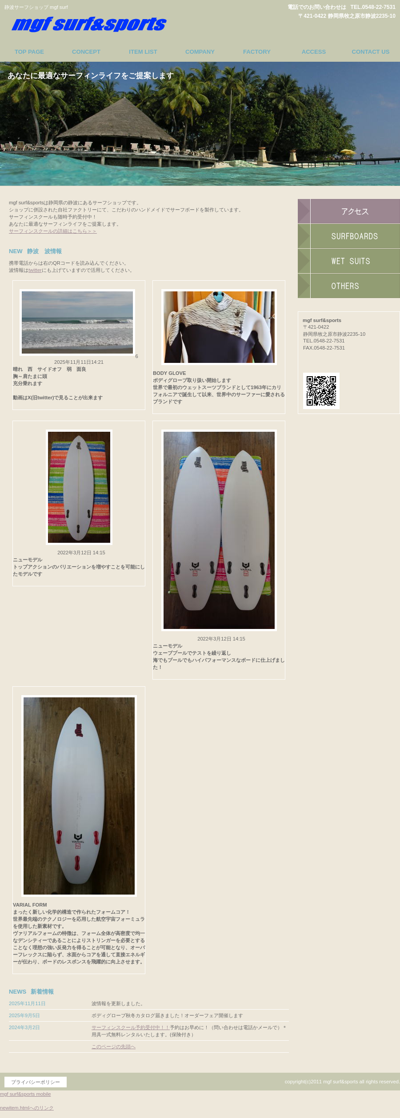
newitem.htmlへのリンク (27, 1107)
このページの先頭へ (114, 1046)
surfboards (349, 236)
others (349, 286)
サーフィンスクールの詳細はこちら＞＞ (53, 231)
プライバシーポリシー (35, 1082)
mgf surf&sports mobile (25, 1094)
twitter (35, 270)
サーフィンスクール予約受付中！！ (131, 1027)
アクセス (349, 211)
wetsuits (349, 261)
